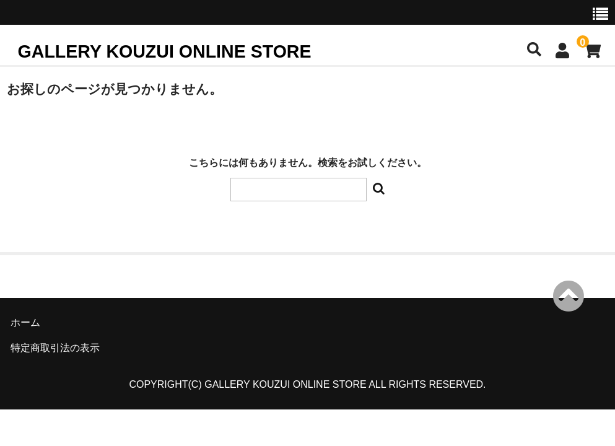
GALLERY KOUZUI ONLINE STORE (165, 51)
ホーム (25, 322)
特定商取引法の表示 (55, 348)
